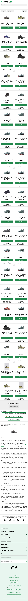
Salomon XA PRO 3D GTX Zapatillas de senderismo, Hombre (7, 158)
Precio (4, 11)
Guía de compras (14, 583)
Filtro (24, 11)
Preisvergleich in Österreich (14, 592)
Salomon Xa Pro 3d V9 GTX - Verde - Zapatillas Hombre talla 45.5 (7, 372)
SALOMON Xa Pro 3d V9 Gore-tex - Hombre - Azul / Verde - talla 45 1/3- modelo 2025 (7, 81)
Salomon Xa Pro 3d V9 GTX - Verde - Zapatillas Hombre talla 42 (7, 391)
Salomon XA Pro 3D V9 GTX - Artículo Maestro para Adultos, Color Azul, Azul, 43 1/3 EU (7, 352)
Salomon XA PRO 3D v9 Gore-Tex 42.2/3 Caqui (7, 61)
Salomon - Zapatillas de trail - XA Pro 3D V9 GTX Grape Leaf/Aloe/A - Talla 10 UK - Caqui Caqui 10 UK (21, 23)
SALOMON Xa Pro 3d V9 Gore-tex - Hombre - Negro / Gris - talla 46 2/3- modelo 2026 (7, 197)
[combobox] (15, 5)
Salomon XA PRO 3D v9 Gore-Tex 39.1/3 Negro (21, 61)
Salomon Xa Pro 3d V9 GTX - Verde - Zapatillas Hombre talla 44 (21, 352)
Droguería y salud (6, 541)
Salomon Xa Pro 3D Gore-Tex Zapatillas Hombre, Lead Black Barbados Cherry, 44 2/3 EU (21, 275)
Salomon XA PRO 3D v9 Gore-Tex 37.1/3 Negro (7, 333)
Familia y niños (5, 547)
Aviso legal (14, 575)
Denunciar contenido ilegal (14, 403)
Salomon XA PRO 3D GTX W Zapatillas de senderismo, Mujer (7, 139)
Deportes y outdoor (6, 537)
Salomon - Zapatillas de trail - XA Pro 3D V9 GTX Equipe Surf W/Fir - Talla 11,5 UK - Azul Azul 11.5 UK (7, 42)
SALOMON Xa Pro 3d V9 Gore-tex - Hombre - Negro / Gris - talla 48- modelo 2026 (21, 42)
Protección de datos (14, 577)
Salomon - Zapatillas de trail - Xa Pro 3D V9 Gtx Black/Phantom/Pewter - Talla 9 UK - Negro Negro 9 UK (7, 236)
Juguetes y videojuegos (7, 550)
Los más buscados (14, 578)
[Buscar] (2, 5)
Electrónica (4, 544)
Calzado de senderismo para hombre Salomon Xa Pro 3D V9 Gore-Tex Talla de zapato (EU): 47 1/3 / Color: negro (7, 100)
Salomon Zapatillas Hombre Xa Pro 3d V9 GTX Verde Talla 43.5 (21, 372)
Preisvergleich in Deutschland (14, 594)
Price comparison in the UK (14, 595)
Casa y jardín (4, 534)
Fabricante (11, 11)
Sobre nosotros (14, 582)
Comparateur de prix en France (14, 590)
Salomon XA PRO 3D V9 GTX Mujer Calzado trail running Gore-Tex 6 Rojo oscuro (6, 314)
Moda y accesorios (6, 557)
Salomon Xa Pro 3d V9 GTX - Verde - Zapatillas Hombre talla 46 (21, 391)
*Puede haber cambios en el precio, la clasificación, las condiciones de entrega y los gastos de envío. (14, 598)
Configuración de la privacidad (14, 585)
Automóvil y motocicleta (7, 531)
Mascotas (3, 553)
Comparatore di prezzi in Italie (14, 589)
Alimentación (4, 528)
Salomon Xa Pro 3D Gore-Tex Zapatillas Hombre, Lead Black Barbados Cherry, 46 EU (21, 158)
